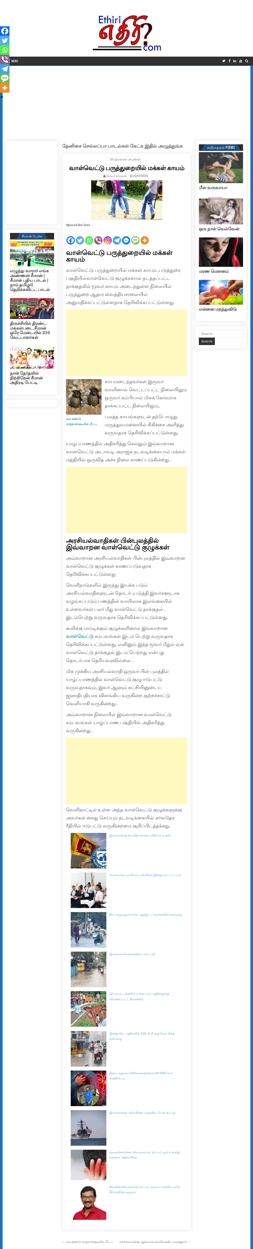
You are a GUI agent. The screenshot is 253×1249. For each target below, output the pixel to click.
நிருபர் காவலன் (117, 176)
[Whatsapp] (89, 236)
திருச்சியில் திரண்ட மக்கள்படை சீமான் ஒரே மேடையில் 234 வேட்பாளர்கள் (30, 330)
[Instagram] (107, 236)
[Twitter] (80, 236)
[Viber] (98, 236)
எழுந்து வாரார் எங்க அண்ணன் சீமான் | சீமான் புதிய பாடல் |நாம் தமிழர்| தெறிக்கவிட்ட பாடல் (30, 280)
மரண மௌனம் (214, 271)
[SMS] (135, 236)
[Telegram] (117, 236)
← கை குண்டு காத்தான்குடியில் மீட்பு (87, 1242)
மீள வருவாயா (213, 187)
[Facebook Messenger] (126, 236)
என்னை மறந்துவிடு (218, 309)
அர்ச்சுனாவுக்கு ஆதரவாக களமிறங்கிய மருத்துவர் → (155, 1242)
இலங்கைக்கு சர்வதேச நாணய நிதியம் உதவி (139, 835)
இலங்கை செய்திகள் (127, 159)
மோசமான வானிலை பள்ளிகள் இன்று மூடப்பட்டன (145, 875)
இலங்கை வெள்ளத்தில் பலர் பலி (132, 954)
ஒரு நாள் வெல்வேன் (219, 229)
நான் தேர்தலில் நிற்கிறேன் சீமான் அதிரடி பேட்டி (26, 378)
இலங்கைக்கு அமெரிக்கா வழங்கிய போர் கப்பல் (142, 1112)
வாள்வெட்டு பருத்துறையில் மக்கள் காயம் (126, 168)
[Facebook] (70, 236)
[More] (145, 236)
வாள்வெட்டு (80, 636)
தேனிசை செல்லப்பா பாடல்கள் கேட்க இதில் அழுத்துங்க (122, 146)
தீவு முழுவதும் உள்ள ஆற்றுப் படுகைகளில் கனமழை (145, 914)
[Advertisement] (127, 101)
